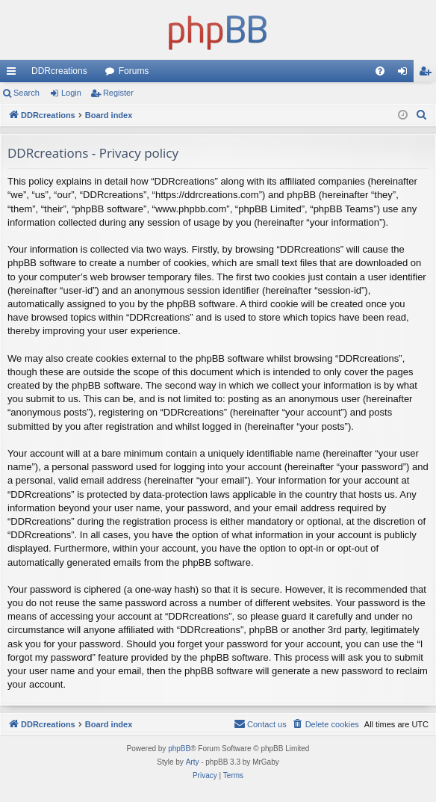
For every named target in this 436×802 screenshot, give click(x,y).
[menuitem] (380, 71)
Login (71, 92)
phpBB (179, 748)
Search (26, 92)
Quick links (14, 74)
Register (118, 92)
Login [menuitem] (406, 74)
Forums (134, 71)
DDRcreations (59, 71)
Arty (192, 762)
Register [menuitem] (428, 74)
